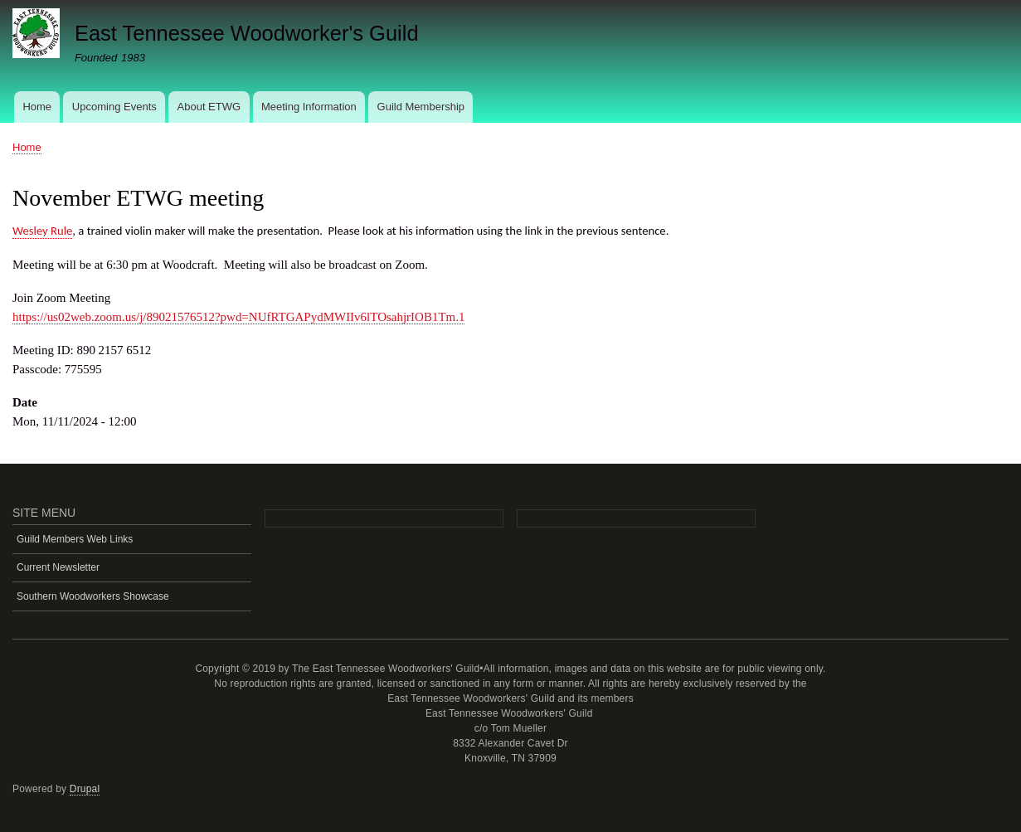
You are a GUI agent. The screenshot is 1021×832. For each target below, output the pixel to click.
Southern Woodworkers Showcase (93, 596)
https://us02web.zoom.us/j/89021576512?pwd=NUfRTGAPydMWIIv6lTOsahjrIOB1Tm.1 (238, 317)
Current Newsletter (58, 567)
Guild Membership (421, 106)
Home (36, 106)
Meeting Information (309, 106)
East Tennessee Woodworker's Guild (247, 33)
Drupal (85, 789)
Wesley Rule (42, 230)
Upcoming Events (114, 106)
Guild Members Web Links (75, 539)
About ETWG (209, 106)
